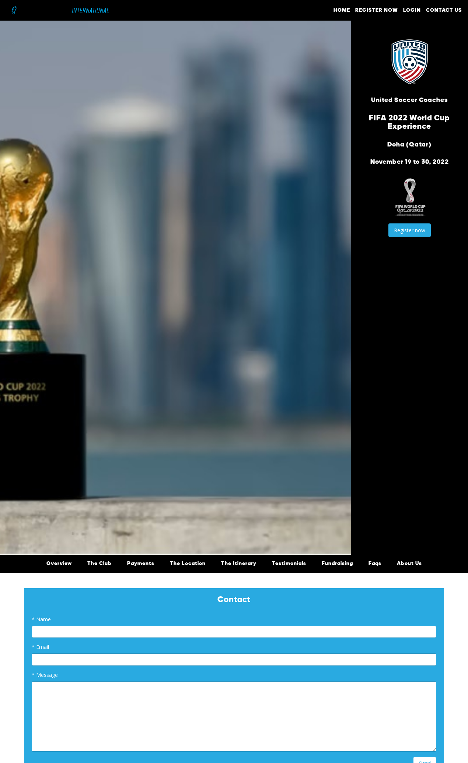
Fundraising (337, 563)
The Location (188, 563)
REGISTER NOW (376, 10)
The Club (99, 563)
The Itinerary (238, 563)
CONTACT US (444, 10)
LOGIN (412, 10)
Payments (140, 563)
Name (41, 619)
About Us (409, 563)
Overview (59, 563)
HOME (341, 10)
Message (45, 674)
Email (40, 646)
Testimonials (289, 563)
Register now (409, 230)
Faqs (375, 563)
